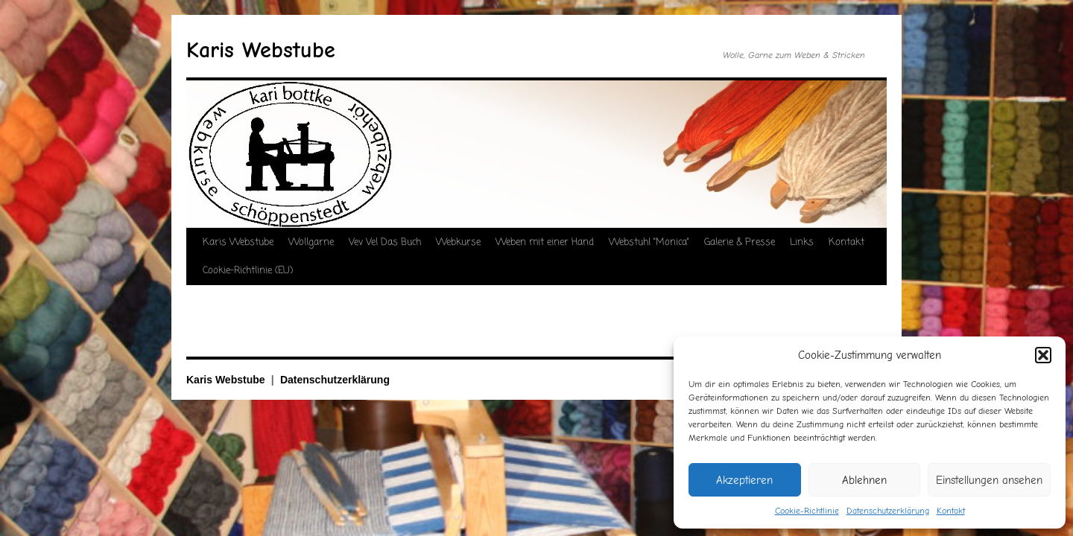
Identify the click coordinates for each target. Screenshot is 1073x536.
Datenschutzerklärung (887, 510)
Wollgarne (311, 242)
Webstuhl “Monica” (649, 242)
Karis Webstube (260, 50)
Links (802, 242)
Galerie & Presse (739, 242)
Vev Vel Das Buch (385, 242)
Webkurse (458, 242)
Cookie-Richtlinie (807, 510)
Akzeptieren (744, 480)
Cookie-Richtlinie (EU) (248, 271)
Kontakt (951, 510)
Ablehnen (864, 480)
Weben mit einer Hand (545, 242)
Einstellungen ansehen (989, 480)
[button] (1043, 355)
